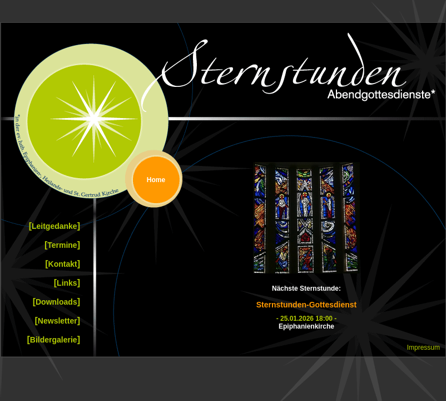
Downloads (56, 301)
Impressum (423, 347)
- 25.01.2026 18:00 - (306, 318)
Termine (62, 245)
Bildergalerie (53, 339)
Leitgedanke (54, 226)
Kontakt (62, 263)
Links (67, 282)
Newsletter (57, 320)
